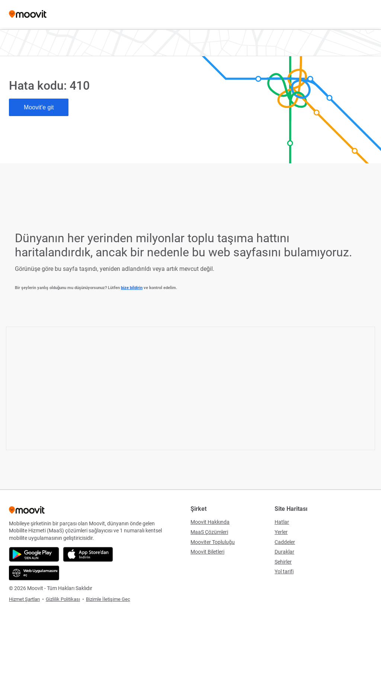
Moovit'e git (39, 107)
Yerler (281, 532)
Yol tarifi (284, 571)
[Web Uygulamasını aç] (34, 573)
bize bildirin (132, 287)
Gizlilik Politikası (63, 599)
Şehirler (283, 562)
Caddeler (285, 542)
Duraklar (284, 552)
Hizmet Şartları (24, 599)
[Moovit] (28, 14)
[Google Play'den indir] (34, 554)
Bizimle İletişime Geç (108, 599)
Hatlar (282, 522)
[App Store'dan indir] (88, 554)
